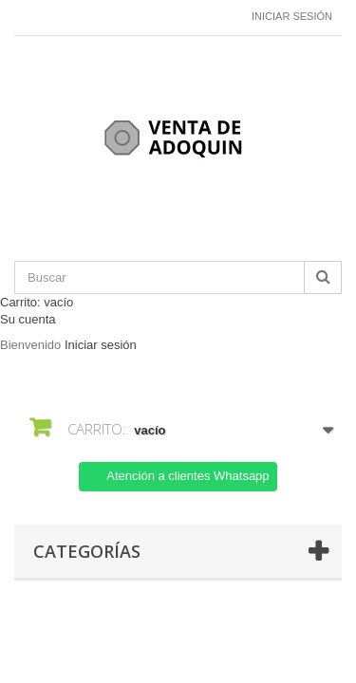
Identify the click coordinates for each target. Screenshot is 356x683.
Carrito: (36, 302)
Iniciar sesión (292, 16)
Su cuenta (28, 319)
